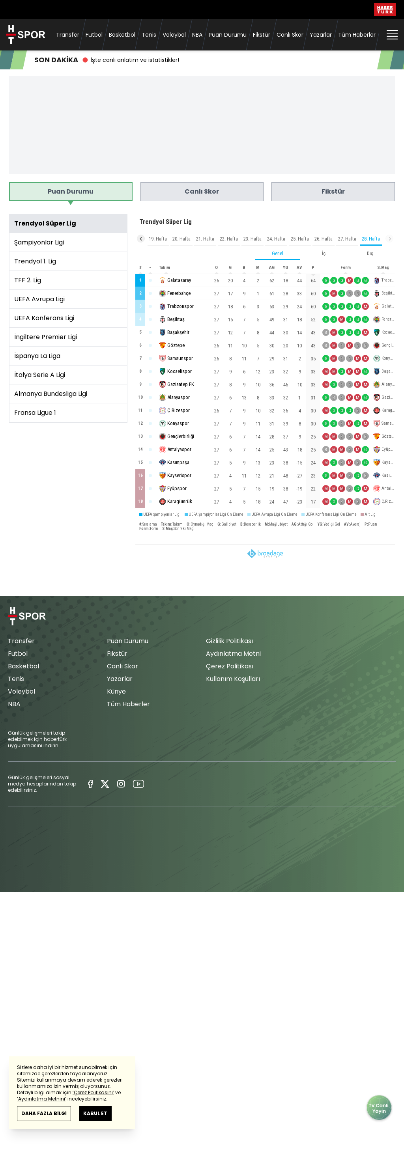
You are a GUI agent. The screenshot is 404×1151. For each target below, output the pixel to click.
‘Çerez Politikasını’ (93, 1092)
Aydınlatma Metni (233, 653)
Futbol (94, 34)
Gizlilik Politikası (229, 640)
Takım (164, 267)
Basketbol (122, 34)
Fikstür (261, 34)
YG (285, 267)
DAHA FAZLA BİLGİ (44, 1113)
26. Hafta (323, 239)
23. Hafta (252, 239)
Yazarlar (321, 34)
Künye (116, 691)
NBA (197, 34)
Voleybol (174, 34)
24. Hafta (276, 239)
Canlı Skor (290, 34)
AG (272, 267)
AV (299, 267)
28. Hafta (371, 239)
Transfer (67, 34)
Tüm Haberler (357, 34)
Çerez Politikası (229, 666)
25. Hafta (300, 239)
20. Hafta (181, 239)
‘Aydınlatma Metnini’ (41, 1098)
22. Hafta (229, 239)
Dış (370, 253)
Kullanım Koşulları (233, 678)
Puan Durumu (228, 34)
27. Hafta (347, 239)
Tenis (148, 34)
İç (323, 253)
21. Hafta (205, 239)
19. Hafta (158, 239)
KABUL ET (95, 1113)
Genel (277, 253)
